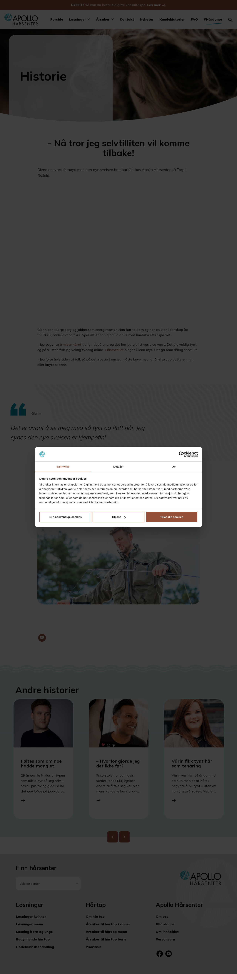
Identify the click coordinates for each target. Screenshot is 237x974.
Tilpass (119, 516)
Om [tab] (174, 466)
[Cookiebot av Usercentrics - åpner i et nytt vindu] (181, 454)
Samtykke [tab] (63, 466)
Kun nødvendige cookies (65, 516)
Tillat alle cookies (171, 516)
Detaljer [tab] (118, 466)
